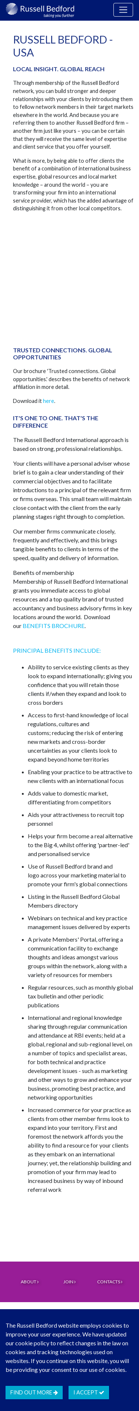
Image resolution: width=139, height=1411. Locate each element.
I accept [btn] (88, 1392)
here (48, 401)
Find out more (34, 1392)
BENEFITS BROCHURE (54, 625)
